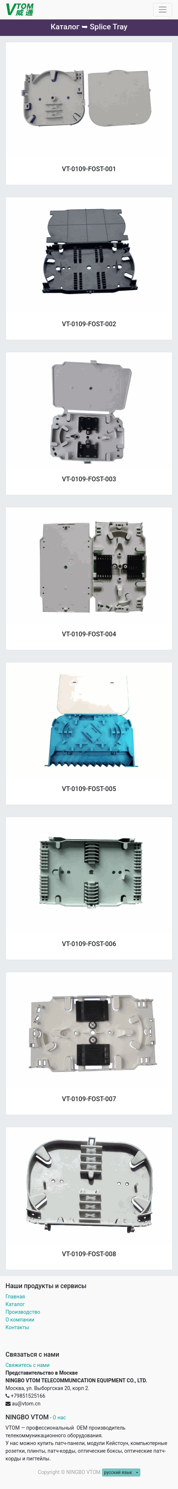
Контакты (17, 1327)
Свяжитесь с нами (27, 1365)
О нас (59, 1417)
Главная (15, 1296)
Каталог (15, 1304)
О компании (19, 1320)
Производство (22, 1312)
